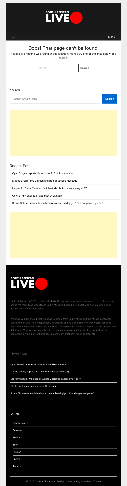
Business (17, 430)
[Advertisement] (63, 133)
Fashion (17, 451)
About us (17, 466)
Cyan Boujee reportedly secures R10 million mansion (43, 173)
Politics (16, 437)
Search (15, 90)
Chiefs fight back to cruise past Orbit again (37, 195)
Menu (111, 36)
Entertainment (20, 423)
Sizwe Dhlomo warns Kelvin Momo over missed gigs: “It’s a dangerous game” (57, 203)
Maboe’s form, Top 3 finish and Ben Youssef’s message (44, 180)
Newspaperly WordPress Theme (83, 481)
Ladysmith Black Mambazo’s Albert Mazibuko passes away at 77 (49, 188)
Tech (15, 444)
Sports (16, 459)
